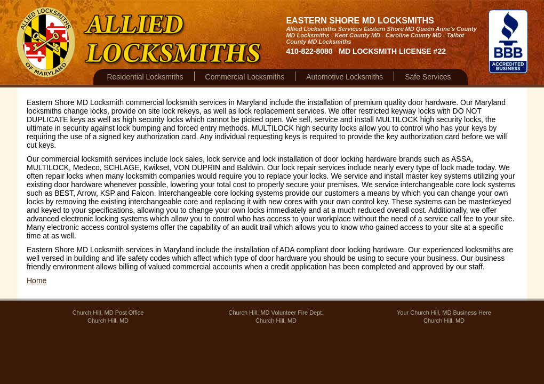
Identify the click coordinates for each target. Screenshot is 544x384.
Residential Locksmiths (145, 77)
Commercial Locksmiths (245, 77)
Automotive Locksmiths (344, 77)
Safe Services (428, 77)
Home (36, 280)
